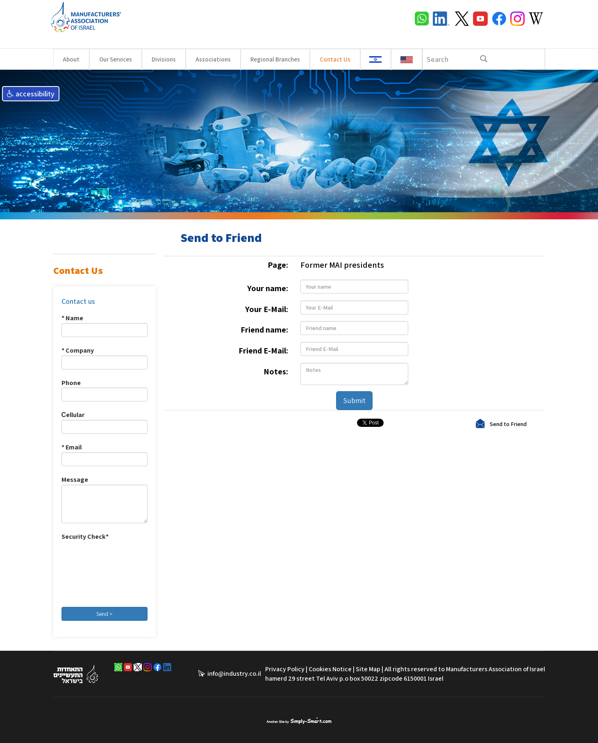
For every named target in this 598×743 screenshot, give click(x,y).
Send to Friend (508, 423)
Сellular (73, 414)
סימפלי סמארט (299, 720)
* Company (77, 350)
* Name (72, 318)
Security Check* (85, 536)
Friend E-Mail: (263, 350)
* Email (71, 447)
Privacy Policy (285, 669)
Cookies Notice (330, 669)
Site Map (368, 669)
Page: (278, 265)
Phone (71, 382)
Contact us (78, 301)
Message (74, 479)
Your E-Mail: (266, 309)
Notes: (276, 371)
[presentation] (95, 571)
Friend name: (264, 329)
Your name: (267, 288)
